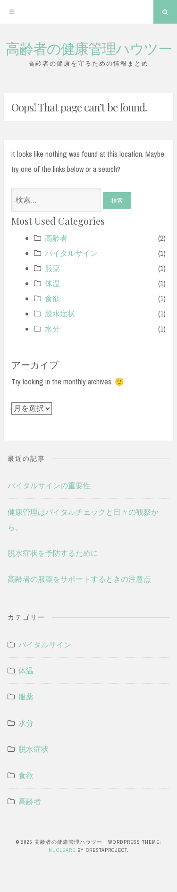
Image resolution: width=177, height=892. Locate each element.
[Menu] (12, 12)
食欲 (52, 298)
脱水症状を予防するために (53, 553)
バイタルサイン (71, 253)
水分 (52, 328)
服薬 (52, 268)
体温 (52, 283)
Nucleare (62, 850)
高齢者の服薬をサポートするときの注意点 (79, 579)
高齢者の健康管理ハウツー (89, 48)
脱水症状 (60, 313)
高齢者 (56, 238)
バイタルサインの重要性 (49, 485)
